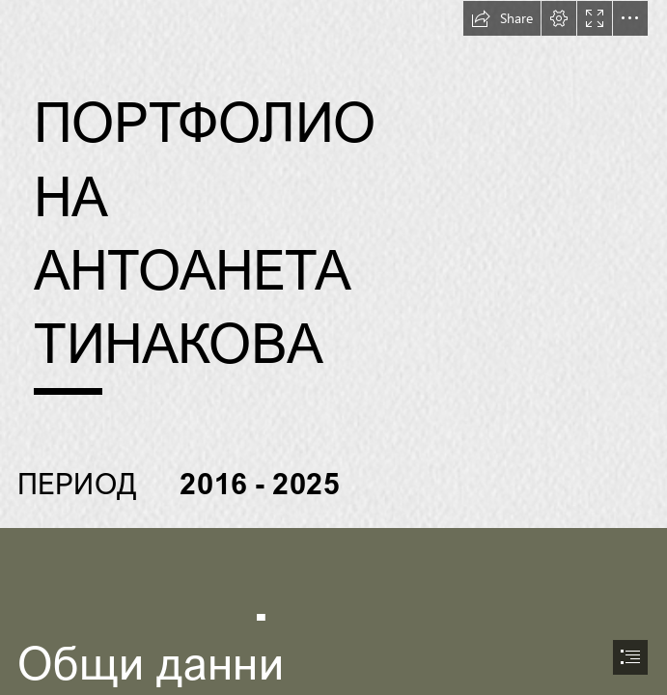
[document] (333, 347)
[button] (502, 18)
